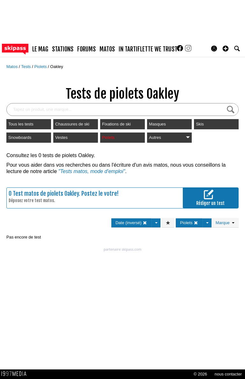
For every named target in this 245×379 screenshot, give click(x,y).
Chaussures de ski (72, 124)
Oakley (56, 66)
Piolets (41, 66)
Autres (169, 137)
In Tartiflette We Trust (148, 49)
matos (107, 49)
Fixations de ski (116, 124)
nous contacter (228, 374)
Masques (157, 124)
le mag (40, 49)
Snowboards (19, 137)
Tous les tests (20, 124)
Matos (12, 66)
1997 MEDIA (15, 373)
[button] (225, 48)
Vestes (61, 137)
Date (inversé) (131, 222)
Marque (225, 222)
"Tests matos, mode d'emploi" (91, 171)
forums (86, 49)
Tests (26, 66)
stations (62, 49)
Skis (200, 124)
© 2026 (200, 374)
